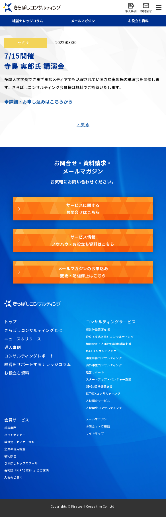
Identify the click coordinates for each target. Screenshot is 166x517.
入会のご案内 (13, 477)
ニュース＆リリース (22, 339)
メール (83, 20)
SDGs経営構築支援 (99, 386)
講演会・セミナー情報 (19, 442)
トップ (10, 321)
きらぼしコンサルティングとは (33, 330)
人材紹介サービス (98, 400)
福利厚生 (10, 456)
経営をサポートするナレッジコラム (37, 364)
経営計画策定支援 (98, 329)
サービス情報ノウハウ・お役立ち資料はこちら (83, 240)
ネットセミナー (14, 435)
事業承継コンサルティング (104, 358)
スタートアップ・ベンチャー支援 (109, 379)
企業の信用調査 (14, 449)
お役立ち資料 (138, 20)
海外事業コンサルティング (104, 365)
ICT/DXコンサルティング (103, 393)
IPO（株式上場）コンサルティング (110, 336)
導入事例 (12, 347)
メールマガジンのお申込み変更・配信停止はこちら (83, 272)
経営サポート (95, 372)
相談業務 (10, 427)
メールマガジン (96, 419)
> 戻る (83, 124)
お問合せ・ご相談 (98, 426)
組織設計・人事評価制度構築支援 (109, 344)
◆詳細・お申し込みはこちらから (38, 101)
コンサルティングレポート (29, 356)
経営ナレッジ (27, 20)
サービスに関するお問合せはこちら (83, 208)
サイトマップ (95, 433)
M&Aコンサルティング (101, 351)
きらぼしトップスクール (21, 463)
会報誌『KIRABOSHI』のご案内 (26, 470)
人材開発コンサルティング (104, 408)
